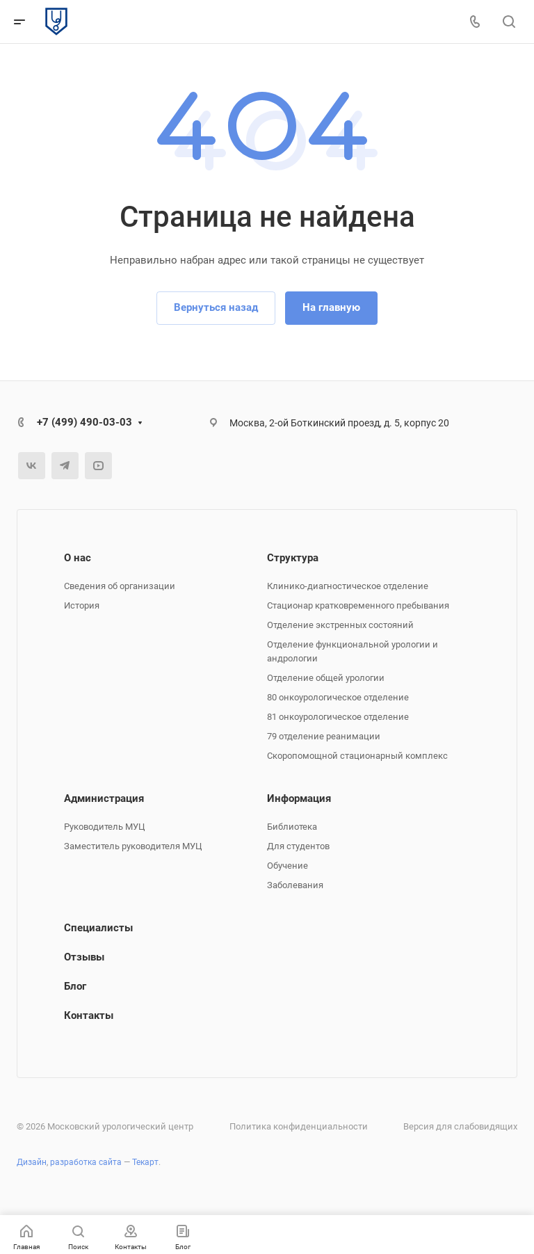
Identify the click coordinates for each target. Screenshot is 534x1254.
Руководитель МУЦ (104, 826)
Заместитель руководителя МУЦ (133, 846)
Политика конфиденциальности (298, 1126)
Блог (75, 986)
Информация (299, 798)
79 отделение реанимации (323, 736)
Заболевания (295, 885)
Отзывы (84, 957)
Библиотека (292, 826)
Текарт (145, 1162)
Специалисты (98, 928)
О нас (77, 558)
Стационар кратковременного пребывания (358, 605)
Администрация (104, 798)
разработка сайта (86, 1162)
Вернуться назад (216, 307)
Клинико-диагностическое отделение (347, 586)
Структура (292, 558)
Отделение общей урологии (326, 678)
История (81, 605)
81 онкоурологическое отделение (338, 717)
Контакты (88, 1015)
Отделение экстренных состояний (340, 625)
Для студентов (298, 846)
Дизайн (32, 1162)
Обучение (287, 865)
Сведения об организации (119, 586)
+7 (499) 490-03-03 (84, 422)
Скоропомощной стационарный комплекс (357, 755)
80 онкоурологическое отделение (338, 697)
